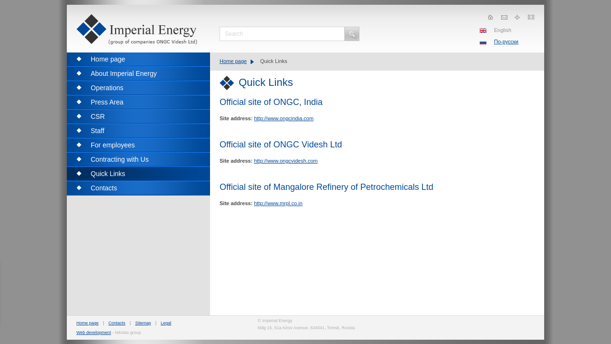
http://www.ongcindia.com (284, 118)
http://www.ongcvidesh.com (285, 161)
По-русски (506, 41)
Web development (93, 332)
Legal (166, 323)
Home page (233, 61)
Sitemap (143, 323)
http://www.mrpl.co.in (278, 203)
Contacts (117, 323)
